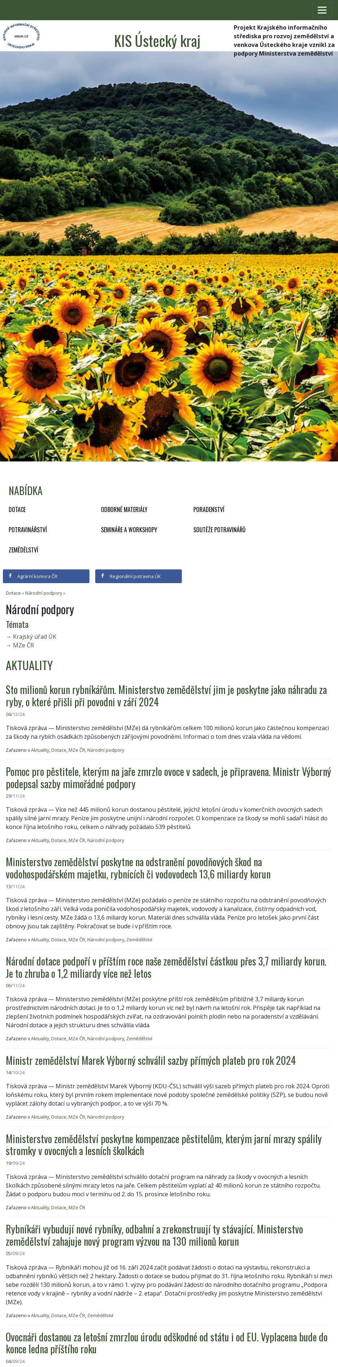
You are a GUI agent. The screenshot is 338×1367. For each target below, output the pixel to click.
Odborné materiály (124, 509)
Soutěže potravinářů (219, 529)
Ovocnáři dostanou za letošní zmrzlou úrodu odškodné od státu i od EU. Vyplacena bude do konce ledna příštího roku (167, 1343)
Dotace (17, 509)
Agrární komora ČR (32, 576)
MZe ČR (23, 645)
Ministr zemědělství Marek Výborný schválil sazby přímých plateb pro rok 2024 (151, 1060)
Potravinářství (28, 529)
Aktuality (40, 750)
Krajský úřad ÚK (34, 637)
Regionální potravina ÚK (130, 576)
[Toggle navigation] (322, 10)
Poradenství (208, 509)
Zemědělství (23, 550)
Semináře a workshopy (129, 529)
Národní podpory (43, 593)
